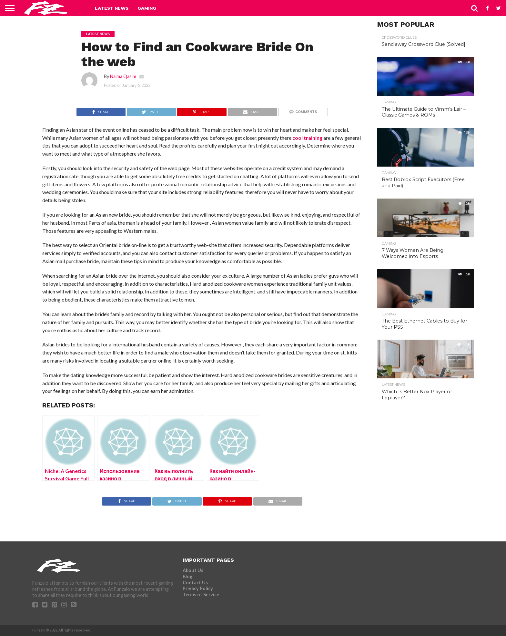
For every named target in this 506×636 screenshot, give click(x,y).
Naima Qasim (123, 76)
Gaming (146, 8)
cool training (307, 138)
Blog (187, 576)
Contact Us (195, 582)
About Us (193, 570)
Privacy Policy (198, 588)
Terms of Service (201, 594)
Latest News (111, 8)
